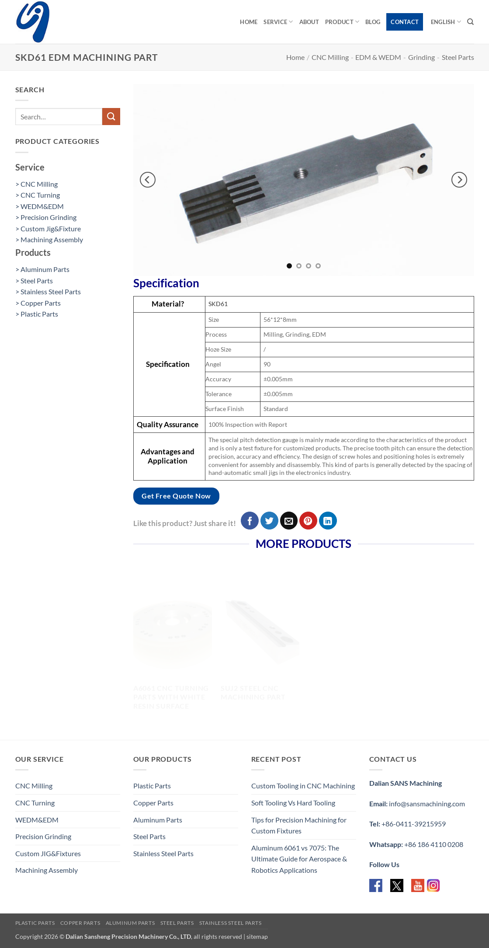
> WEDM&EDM (39, 206)
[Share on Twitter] (269, 521)
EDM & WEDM (378, 57)
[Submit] (111, 116)
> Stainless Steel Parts (48, 291)
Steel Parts (458, 57)
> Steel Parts (34, 280)
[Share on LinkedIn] (328, 521)
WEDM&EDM (37, 820)
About (309, 21)
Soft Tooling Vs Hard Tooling (293, 802)
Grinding (421, 57)
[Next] (459, 180)
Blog (372, 21)
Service (278, 21)
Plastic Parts (152, 785)
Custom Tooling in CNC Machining (303, 785)
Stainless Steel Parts (163, 853)
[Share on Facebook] (250, 521)
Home (248, 21)
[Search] (470, 22)
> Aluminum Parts (42, 269)
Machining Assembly (46, 870)
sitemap (257, 936)
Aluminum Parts (157, 820)
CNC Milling (330, 57)
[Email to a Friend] (289, 521)
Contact (405, 21)
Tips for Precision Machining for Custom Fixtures (299, 825)
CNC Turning (35, 802)
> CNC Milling (36, 184)
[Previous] (148, 180)
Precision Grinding (43, 836)
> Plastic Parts (36, 314)
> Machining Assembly (49, 239)
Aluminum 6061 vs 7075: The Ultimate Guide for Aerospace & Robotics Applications (299, 858)
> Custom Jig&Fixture (48, 228)
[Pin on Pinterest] (308, 521)
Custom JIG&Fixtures (48, 853)
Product (342, 21)
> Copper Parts (38, 303)
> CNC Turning (37, 195)
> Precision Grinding (45, 217)
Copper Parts (153, 802)
